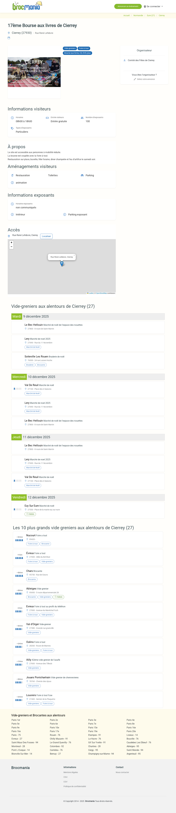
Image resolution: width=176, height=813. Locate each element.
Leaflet (90, 293)
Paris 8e (130, 723)
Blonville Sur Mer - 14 (22, 753)
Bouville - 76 (132, 738)
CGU (65, 777)
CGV (65, 782)
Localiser (46, 236)
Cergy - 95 (93, 750)
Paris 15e (92, 727)
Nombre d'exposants (94, 117)
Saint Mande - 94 (135, 750)
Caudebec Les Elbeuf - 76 (139, 742)
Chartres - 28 (94, 746)
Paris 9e (15, 727)
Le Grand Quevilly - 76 (60, 742)
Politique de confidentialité (75, 786)
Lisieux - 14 (132, 735)
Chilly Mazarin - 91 (59, 738)
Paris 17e (54, 731)
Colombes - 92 (57, 746)
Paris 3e (92, 720)
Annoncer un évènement (128, 6)
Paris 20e (131, 731)
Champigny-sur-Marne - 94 (101, 753)
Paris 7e (92, 723)
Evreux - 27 (17, 738)
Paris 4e (130, 720)
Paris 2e (54, 720)
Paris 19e (92, 731)
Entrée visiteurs (57, 117)
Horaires (19, 117)
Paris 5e (15, 723)
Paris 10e (54, 727)
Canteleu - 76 (56, 750)
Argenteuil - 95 (134, 753)
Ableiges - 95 (133, 746)
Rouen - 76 (55, 735)
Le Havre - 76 (94, 738)
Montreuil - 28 (18, 746)
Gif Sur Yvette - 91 (97, 742)
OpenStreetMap (101, 293)
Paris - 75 (16, 735)
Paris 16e (131, 727)
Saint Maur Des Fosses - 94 (25, 742)
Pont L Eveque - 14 (21, 750)
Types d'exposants (23, 128)
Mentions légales (71, 772)
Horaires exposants (24, 204)
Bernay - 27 (55, 753)
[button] (153, 6)
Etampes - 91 (94, 735)
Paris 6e (54, 723)
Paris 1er (16, 720)
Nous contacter (122, 772)
